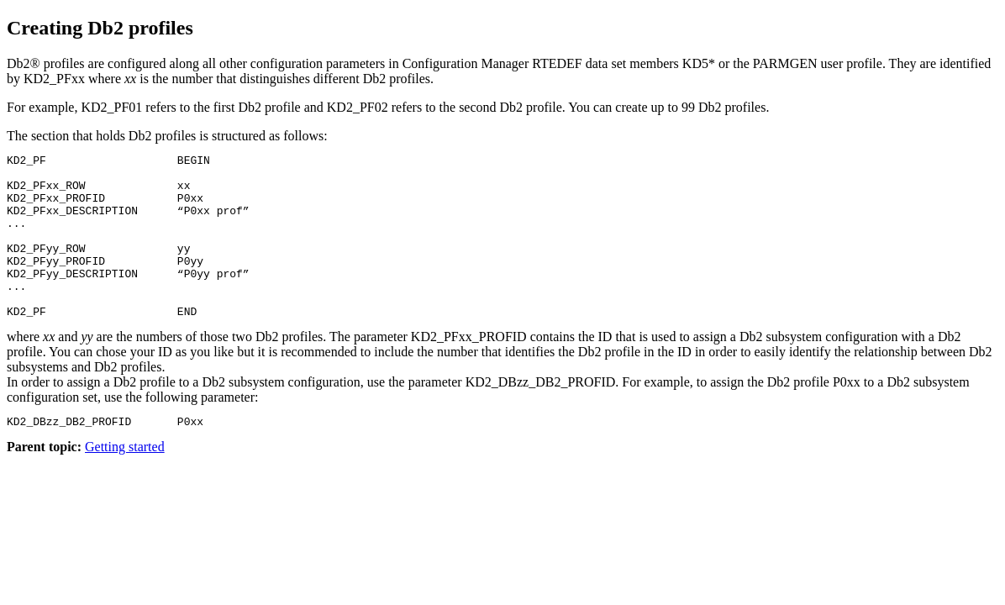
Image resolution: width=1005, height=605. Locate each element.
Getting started (125, 482)
